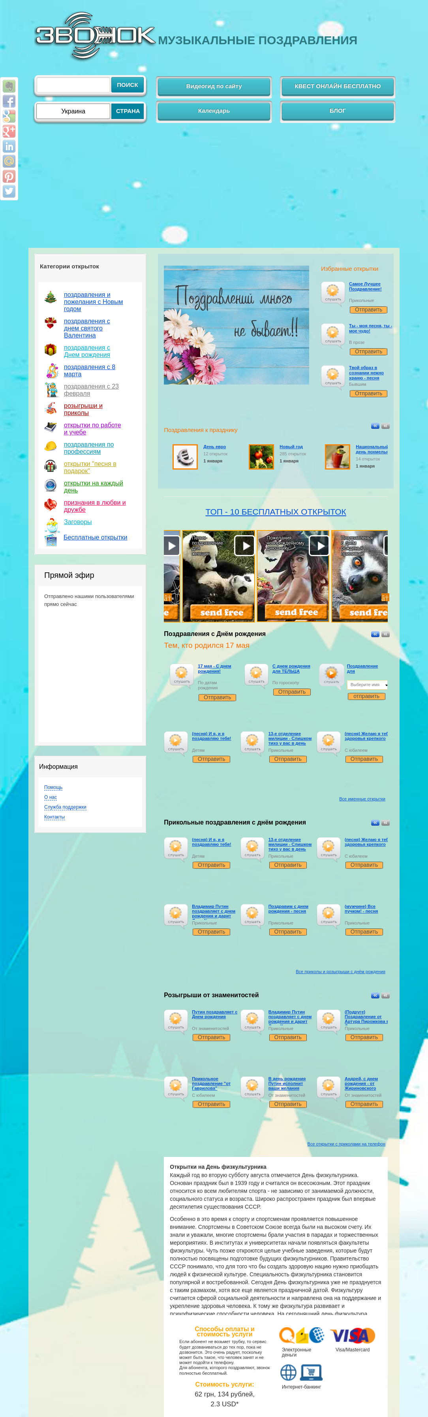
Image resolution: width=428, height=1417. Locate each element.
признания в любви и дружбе (95, 506)
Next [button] (385, 597)
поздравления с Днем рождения (87, 351)
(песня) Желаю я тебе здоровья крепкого (368, 736)
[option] (201, 597)
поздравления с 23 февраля (91, 390)
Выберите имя (365, 684)
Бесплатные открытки (96, 537)
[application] (333, 294)
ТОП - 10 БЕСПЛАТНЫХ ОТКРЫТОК (276, 511)
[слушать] (332, 290)
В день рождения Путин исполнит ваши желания (287, 1083)
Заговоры (78, 522)
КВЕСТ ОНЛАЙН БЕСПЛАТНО (338, 86)
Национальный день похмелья (372, 449)
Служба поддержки (65, 807)
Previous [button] (168, 597)
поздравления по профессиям (89, 448)
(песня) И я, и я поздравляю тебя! (211, 736)
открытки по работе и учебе (92, 429)
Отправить (368, 309)
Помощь (53, 787)
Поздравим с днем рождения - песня (288, 908)
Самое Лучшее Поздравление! (365, 286)
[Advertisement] (214, 188)
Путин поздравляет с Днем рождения (214, 1014)
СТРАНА (128, 111)
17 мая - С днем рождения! (214, 669)
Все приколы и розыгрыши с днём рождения (340, 971)
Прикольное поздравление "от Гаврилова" (211, 1083)
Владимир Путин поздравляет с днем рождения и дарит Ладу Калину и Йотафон (213, 916)
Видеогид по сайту (214, 86)
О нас (50, 797)
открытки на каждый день (93, 487)
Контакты (54, 817)
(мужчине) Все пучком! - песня (361, 908)
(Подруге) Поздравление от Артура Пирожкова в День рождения (367, 1018)
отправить (366, 696)
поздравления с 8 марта (89, 370)
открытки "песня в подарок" (90, 467)
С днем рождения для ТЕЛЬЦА (291, 669)
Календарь (214, 110)
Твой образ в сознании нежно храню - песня (366, 372)
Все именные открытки (362, 798)
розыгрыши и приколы (83, 409)
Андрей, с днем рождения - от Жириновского (361, 1083)
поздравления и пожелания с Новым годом (93, 301)
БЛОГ (338, 110)
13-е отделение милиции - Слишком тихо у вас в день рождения (290, 740)
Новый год (291, 446)
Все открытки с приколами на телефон (346, 1144)
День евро (214, 446)
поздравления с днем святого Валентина (87, 328)
